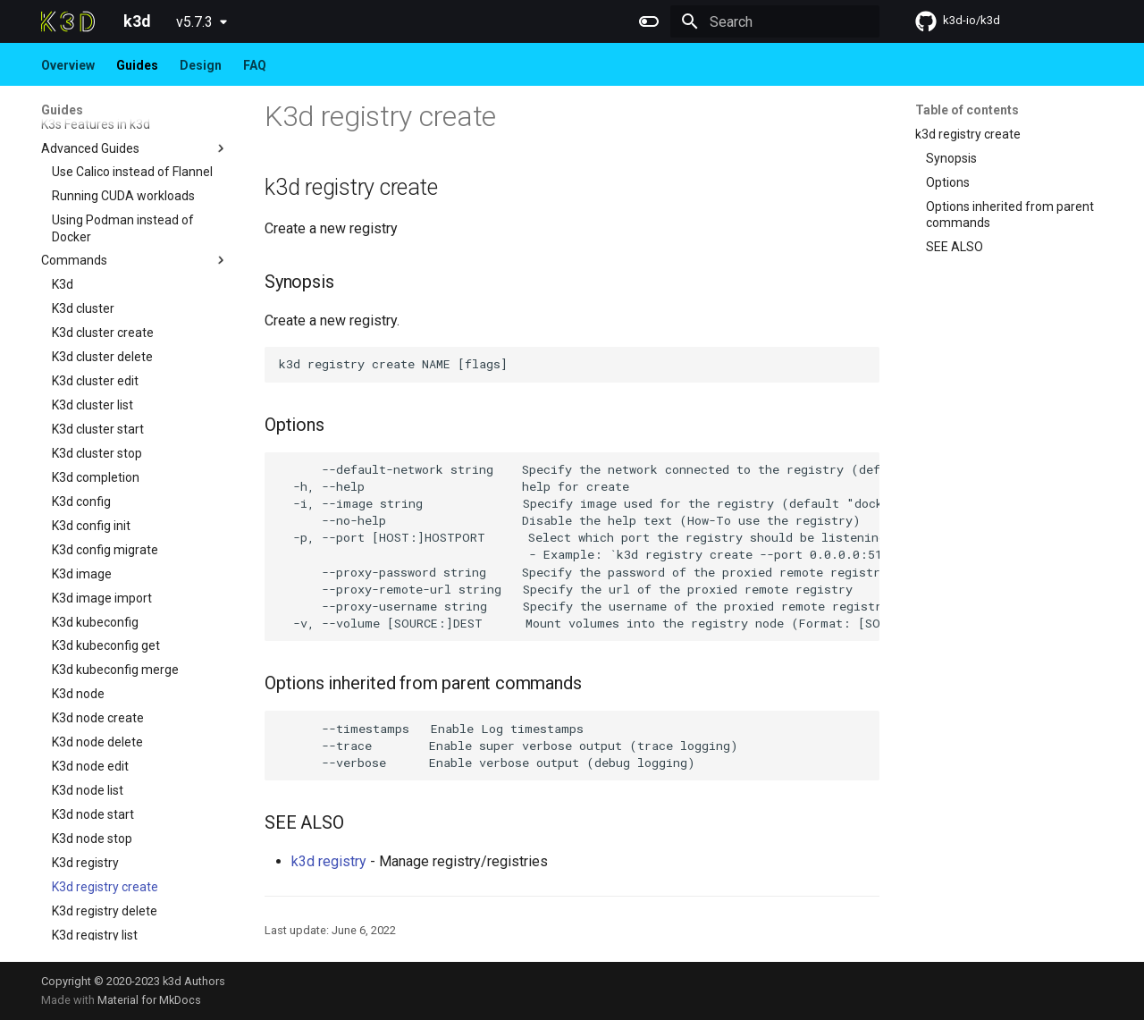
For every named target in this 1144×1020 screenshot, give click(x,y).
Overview (68, 65)
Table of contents (967, 110)
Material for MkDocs (149, 1000)
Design (201, 65)
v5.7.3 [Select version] (194, 21)
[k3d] (68, 21)
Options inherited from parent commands (1010, 214)
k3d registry (328, 861)
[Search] (774, 21)
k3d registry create (968, 134)
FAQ (254, 65)
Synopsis (951, 158)
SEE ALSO (954, 247)
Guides (137, 65)
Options (948, 182)
